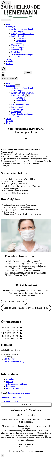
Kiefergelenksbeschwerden (22, 34)
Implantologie (17, 31)
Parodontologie (17, 47)
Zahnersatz (15, 57)
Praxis (8, 24)
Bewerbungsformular (14, 301)
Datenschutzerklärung (15, 388)
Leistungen (10, 27)
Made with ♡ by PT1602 (11, 397)
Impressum (10, 386)
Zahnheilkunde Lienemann (19, 393)
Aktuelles (10, 379)
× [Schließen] (2, 456)
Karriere (9, 64)
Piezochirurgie (17, 50)
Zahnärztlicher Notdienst (16, 384)
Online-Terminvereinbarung (12, 361)
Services (9, 381)
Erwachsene (21, 38)
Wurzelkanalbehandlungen (22, 54)
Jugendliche (21, 40)
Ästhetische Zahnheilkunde (22, 29)
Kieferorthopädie (18, 36)
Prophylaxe (16, 52)
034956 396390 (11, 359)
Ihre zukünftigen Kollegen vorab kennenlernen (26, 308)
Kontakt (9, 61)
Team (8, 59)
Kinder (19, 43)
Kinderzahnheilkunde (20, 45)
